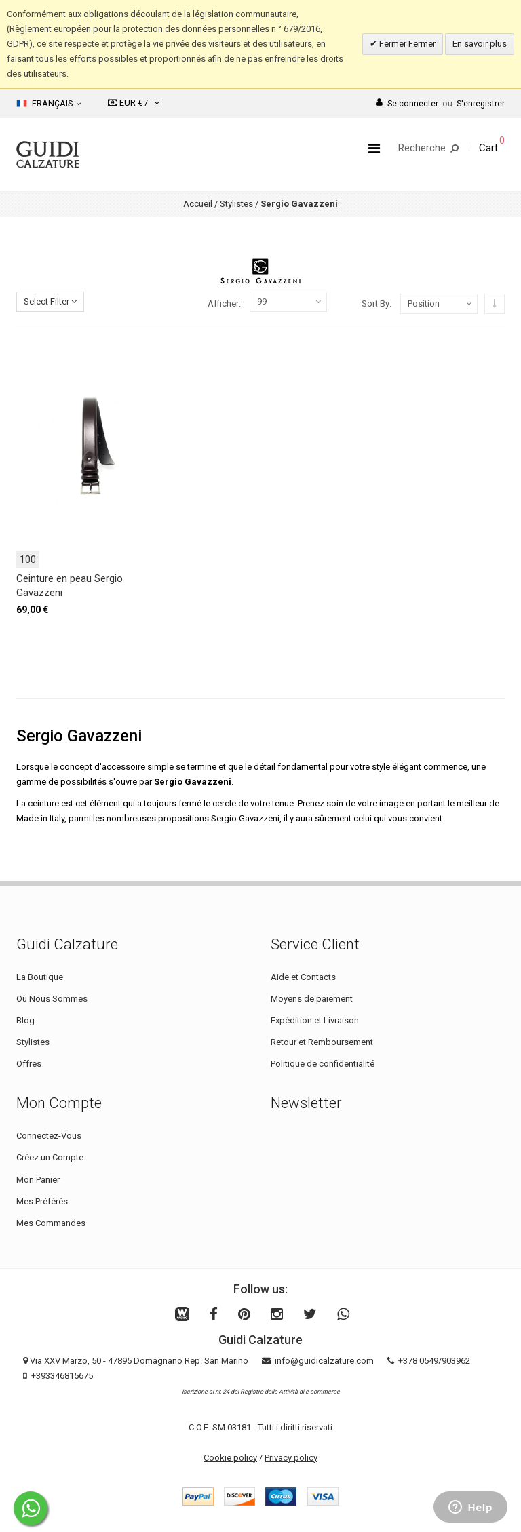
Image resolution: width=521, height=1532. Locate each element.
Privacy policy (291, 1458)
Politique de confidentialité (322, 1064)
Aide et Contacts (303, 977)
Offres (28, 1064)
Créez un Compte (49, 1157)
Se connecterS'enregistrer (440, 103)
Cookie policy (230, 1458)
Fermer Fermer (406, 44)
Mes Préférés (42, 1201)
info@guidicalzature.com (324, 1361)
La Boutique (39, 977)
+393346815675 (62, 1376)
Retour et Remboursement (322, 1042)
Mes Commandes (50, 1223)
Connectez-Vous (48, 1136)
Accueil (197, 204)
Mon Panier (38, 1180)
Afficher (223, 303)
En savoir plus (479, 44)
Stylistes (236, 204)
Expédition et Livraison (315, 1020)
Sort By (375, 303)
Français (48, 103)
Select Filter (50, 301)
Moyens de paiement (312, 999)
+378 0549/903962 (434, 1361)
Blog (25, 1020)
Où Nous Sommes (52, 999)
